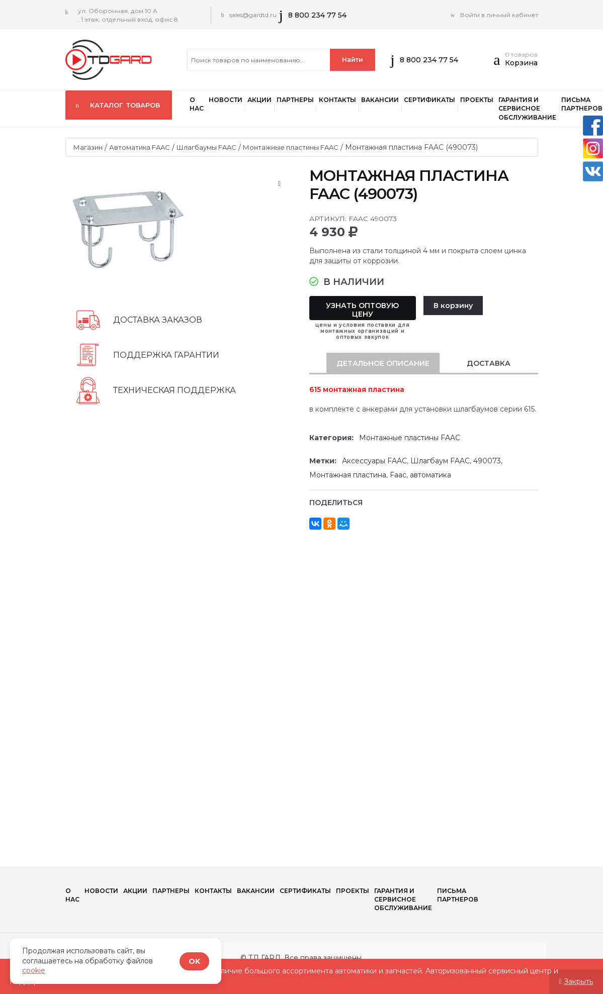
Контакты (337, 100)
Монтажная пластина (347, 474)
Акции (259, 100)
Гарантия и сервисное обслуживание (527, 108)
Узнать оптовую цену (362, 310)
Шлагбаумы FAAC (206, 147)
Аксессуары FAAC (374, 460)
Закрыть (578, 981)
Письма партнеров (457, 895)
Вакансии (380, 100)
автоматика (430, 474)
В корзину (453, 305)
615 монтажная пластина (356, 389)
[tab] (383, 363)
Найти (352, 59)
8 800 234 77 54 (317, 15)
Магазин (88, 147)
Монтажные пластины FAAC (290, 147)
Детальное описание (382, 363)
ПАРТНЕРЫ (295, 100)
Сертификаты (429, 100)
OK (194, 961)
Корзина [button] (521, 62)
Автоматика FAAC (139, 147)
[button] (499, 62)
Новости (225, 100)
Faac (398, 474)
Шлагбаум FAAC (440, 460)
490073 (487, 460)
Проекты (476, 100)
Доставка (488, 363)
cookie (33, 970)
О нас (197, 104)
